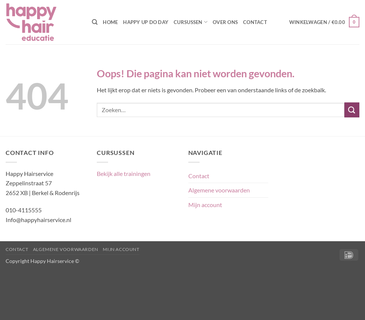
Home (110, 22)
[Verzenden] (351, 109)
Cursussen (190, 22)
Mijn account (205, 204)
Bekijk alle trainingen (123, 173)
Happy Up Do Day (145, 22)
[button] (324, 22)
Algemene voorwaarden (219, 190)
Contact (255, 22)
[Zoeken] (95, 22)
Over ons (225, 22)
